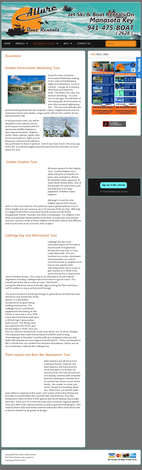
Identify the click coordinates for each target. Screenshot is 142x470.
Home (7, 43)
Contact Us (83, 43)
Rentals (20, 43)
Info (66, 43)
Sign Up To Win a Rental (113, 185)
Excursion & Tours (44, 43)
